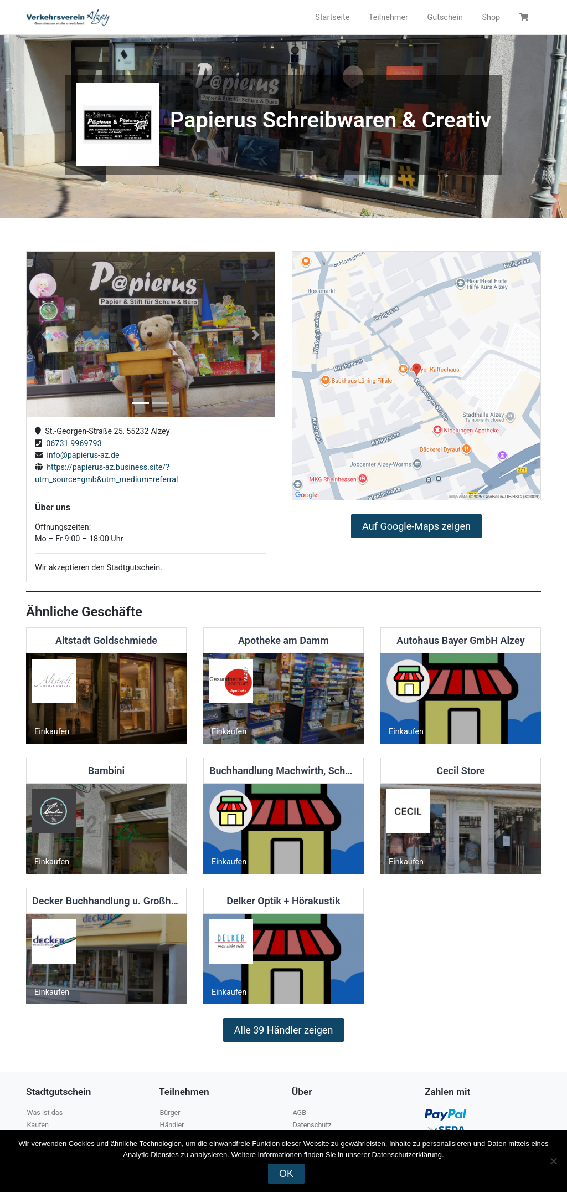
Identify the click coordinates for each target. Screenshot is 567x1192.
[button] (45, 334)
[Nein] (553, 1161)
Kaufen (38, 1125)
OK (286, 1173)
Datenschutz (311, 1125)
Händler (171, 1125)
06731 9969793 (72, 443)
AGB (299, 1112)
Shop (491, 17)
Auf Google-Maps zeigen (416, 526)
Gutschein (444, 17)
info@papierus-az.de (81, 455)
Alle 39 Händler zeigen (283, 1030)
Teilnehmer (388, 17)
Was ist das (45, 1112)
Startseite (332, 17)
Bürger (169, 1112)
